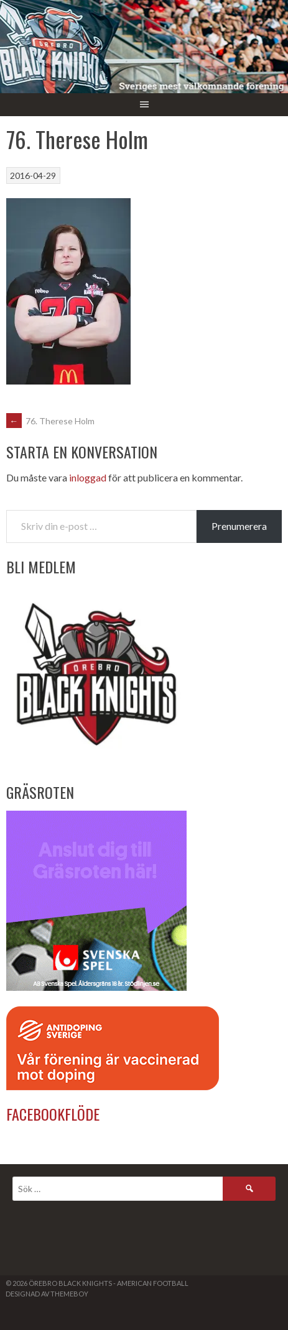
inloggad (87, 477)
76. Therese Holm (50, 421)
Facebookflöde (53, 1114)
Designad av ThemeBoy (47, 1294)
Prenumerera (239, 526)
